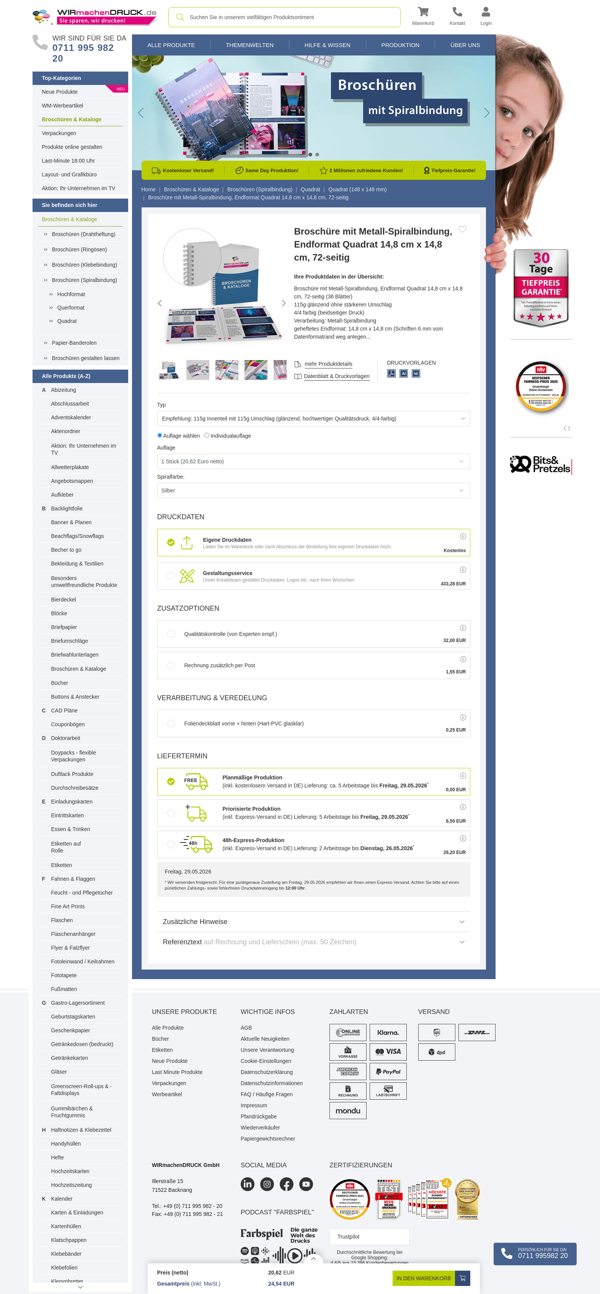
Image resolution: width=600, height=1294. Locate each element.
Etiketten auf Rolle (66, 847)
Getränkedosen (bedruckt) (82, 1044)
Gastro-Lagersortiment (78, 1003)
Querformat (71, 308)
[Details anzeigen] (313, 1258)
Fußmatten (64, 989)
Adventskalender (71, 417)
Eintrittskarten (67, 815)
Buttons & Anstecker (75, 696)
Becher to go (66, 549)
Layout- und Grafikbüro (69, 174)
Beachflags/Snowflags (77, 536)
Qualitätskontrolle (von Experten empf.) (222, 634)
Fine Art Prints (68, 906)
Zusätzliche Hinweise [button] (314, 922)
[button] (423, 17)
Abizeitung (63, 390)
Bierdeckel (63, 599)
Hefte (57, 1157)
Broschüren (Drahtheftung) (84, 234)
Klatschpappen (69, 1240)
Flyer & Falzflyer (70, 947)
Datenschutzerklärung (267, 1072)
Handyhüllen (66, 1143)
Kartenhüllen (66, 1226)
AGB (246, 1028)
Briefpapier (64, 627)
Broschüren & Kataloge (72, 119)
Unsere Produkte (184, 1011)
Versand (434, 1011)
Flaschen (62, 920)
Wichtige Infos (268, 1011)
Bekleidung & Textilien (77, 563)
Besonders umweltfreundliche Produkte (84, 581)
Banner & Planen (71, 522)
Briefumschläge (69, 641)
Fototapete (64, 975)
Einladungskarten (72, 801)
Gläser (59, 1071)
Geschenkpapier (70, 1030)
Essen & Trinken (70, 829)
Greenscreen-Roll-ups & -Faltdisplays (81, 1089)
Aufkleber (62, 494)
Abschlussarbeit (70, 403)
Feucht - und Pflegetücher (82, 892)
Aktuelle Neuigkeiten (265, 1039)
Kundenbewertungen (380, 1263)
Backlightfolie (67, 508)
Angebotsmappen (72, 481)
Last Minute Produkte (177, 1072)
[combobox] (284, 17)
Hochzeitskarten (70, 1171)
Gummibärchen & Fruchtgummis (72, 1111)
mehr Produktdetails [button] (329, 364)
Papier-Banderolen (74, 343)
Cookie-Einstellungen (266, 1061)
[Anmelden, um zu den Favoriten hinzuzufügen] (462, 229)
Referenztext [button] (314, 942)
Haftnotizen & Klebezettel (81, 1130)
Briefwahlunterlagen (75, 654)
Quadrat (67, 321)
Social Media (264, 1165)
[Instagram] (267, 1184)
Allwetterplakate (70, 467)
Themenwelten (250, 45)
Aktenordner (65, 431)
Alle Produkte (171, 45)
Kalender (62, 1198)
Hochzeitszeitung (71, 1185)
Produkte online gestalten (72, 147)
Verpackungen (59, 133)
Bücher (59, 683)
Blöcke (59, 613)
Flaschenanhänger (73, 934)
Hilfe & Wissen (328, 45)
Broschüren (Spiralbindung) (84, 280)
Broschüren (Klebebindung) (84, 265)
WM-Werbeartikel (62, 105)
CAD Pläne (64, 710)
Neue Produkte (60, 92)
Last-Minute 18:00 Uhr (68, 160)
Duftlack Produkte (72, 774)
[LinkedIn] (247, 1184)
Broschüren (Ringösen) (79, 249)
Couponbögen (68, 724)
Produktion (400, 45)
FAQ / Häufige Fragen (267, 1094)
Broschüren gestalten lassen (86, 358)
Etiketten (61, 865)
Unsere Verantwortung (267, 1050)
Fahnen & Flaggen (73, 879)
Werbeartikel (167, 1094)
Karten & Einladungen (77, 1212)
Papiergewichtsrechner (268, 1139)
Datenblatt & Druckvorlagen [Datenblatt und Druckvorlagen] (337, 376)
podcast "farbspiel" (277, 1212)
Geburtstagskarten (73, 1016)
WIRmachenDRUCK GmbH (186, 1165)
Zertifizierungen (360, 1165)
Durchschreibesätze (75, 787)
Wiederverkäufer (260, 1128)
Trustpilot (348, 1237)
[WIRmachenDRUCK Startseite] (95, 17)
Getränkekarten (69, 1058)
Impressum (254, 1105)
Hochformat (71, 294)
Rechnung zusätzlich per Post (211, 665)
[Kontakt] (457, 17)
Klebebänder (66, 1254)
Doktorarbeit (65, 738)
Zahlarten (348, 1011)
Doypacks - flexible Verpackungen (73, 756)
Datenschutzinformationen (272, 1083)
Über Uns (465, 45)
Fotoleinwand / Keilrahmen (83, 961)
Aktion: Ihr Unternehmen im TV (79, 188)
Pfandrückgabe (259, 1116)
